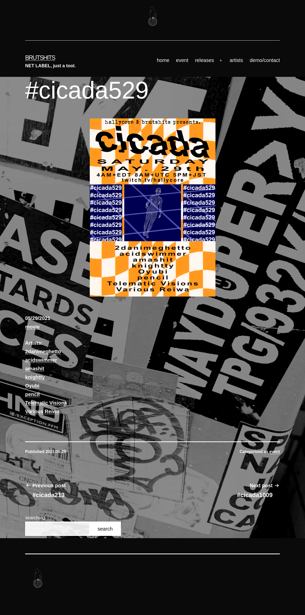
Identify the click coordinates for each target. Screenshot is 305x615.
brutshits (40, 57)
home (163, 60)
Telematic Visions (46, 403)
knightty (35, 377)
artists (236, 60)
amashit (34, 368)
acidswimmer (41, 360)
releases (204, 60)
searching (35, 517)
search (105, 529)
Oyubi (32, 386)
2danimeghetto (43, 351)
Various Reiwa (42, 411)
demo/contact (265, 60)
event (182, 60)
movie (32, 327)
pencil (32, 394)
